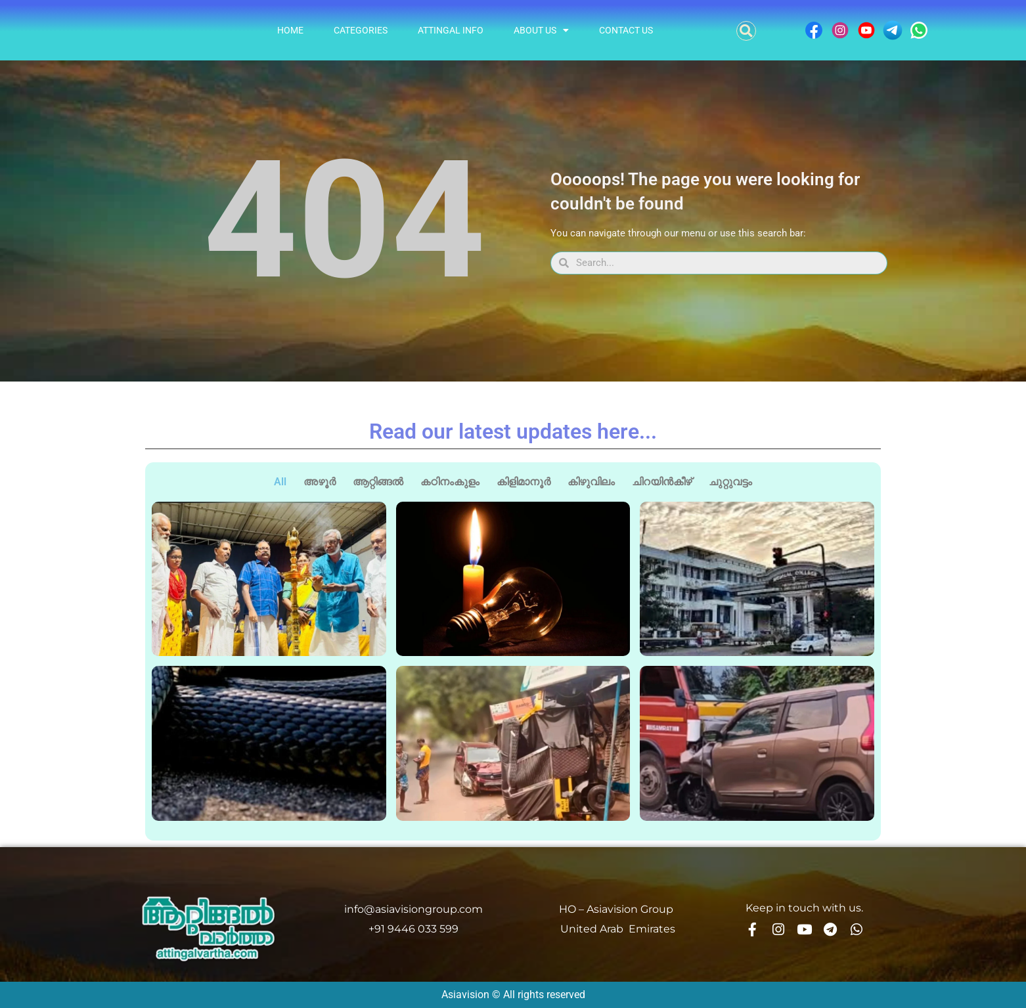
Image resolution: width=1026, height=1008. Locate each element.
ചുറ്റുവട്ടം (730, 481)
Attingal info (450, 30)
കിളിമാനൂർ (523, 481)
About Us (541, 30)
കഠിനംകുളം (450, 481)
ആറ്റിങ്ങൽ (378, 481)
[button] (746, 31)
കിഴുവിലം (591, 481)
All (280, 481)
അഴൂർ (319, 481)
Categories (361, 30)
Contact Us (626, 30)
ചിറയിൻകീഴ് (662, 481)
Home (290, 30)
